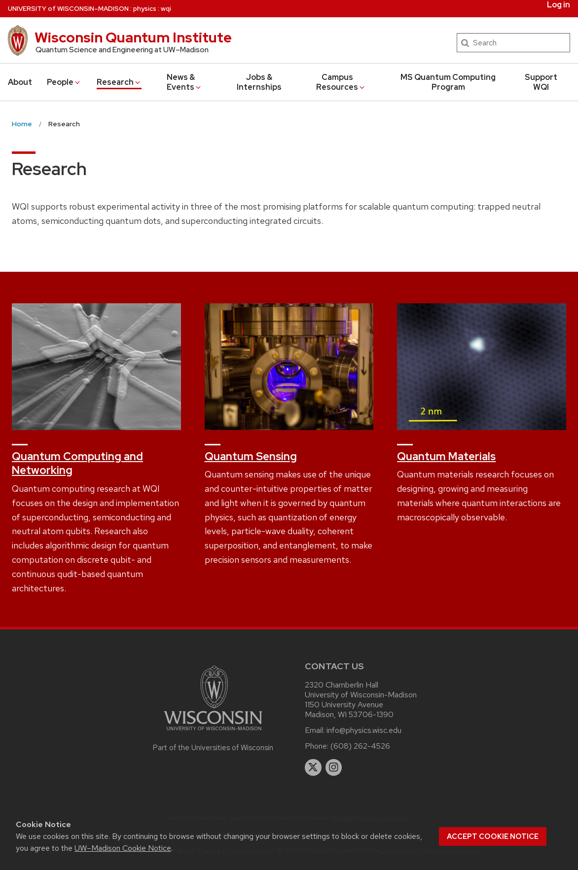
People (64, 82)
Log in (558, 5)
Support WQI (541, 82)
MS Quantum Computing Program (448, 82)
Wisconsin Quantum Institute (133, 37)
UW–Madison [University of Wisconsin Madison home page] (68, 8)
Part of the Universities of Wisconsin (213, 748)
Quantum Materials (446, 456)
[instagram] (333, 767)
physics (144, 8)
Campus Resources (341, 82)
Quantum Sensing (251, 456)
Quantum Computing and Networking (77, 463)
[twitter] (313, 767)
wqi (166, 8)
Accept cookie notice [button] (493, 836)
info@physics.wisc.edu (363, 730)
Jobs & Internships (259, 82)
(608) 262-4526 (360, 746)
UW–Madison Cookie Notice (122, 848)
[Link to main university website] (213, 732)
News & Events (185, 82)
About (20, 82)
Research (119, 82)
